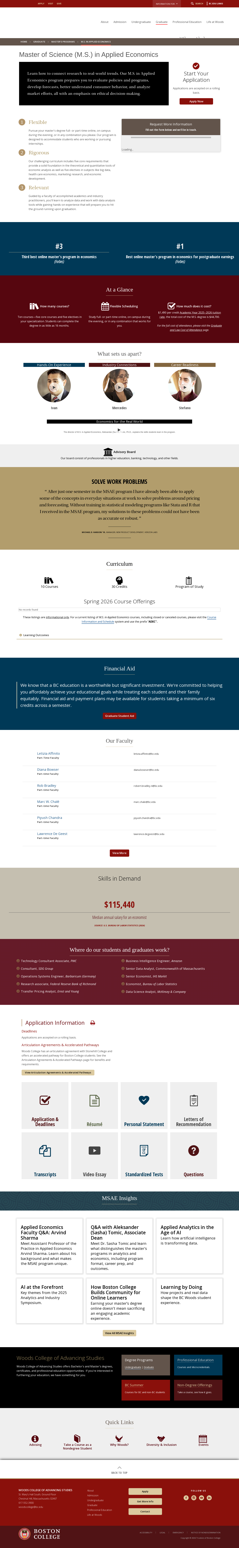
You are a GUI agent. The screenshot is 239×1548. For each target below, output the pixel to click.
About (104, 22)
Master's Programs (63, 41)
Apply (41, 3)
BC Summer (134, 1385)
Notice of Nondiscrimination (205, 1532)
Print (92, 1022)
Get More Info (145, 1501)
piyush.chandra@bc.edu (147, 818)
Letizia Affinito (48, 753)
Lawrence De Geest (52, 833)
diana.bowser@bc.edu (146, 769)
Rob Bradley (46, 785)
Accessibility (146, 1532)
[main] (119, 764)
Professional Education (187, 22)
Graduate (162, 22)
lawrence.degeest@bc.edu (149, 834)
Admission (119, 22)
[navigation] (160, 16)
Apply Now (196, 101)
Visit (50, 3)
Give (59, 3)
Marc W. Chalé (48, 801)
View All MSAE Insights (119, 1333)
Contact (145, 1511)
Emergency (178, 1532)
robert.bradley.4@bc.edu (148, 785)
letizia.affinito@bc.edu (146, 753)
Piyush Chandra (49, 817)
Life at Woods (215, 22)
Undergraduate (141, 22)
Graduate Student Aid (119, 716)
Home (24, 41)
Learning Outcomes (36, 635)
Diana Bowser (48, 769)
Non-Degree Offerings (194, 1385)
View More (119, 853)
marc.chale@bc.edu (145, 802)
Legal (162, 1532)
